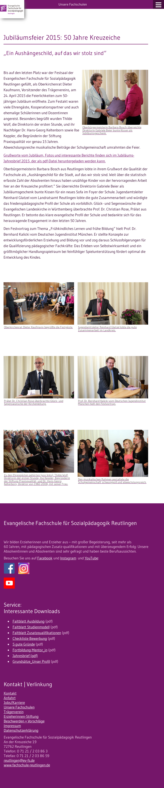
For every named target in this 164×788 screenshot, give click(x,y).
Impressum (12, 726)
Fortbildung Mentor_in (30, 650)
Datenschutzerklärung (21, 730)
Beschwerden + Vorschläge (24, 721)
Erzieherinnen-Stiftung (21, 716)
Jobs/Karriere (14, 702)
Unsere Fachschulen (19, 707)
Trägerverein (14, 712)
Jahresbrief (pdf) (25, 656)
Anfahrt (10, 698)
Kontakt (10, 693)
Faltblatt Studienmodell (31, 627)
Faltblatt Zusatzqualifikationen (37, 633)
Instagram (68, 558)
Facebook (44, 558)
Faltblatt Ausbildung (29, 621)
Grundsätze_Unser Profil (31, 661)
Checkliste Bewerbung (30, 638)
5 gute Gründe (24, 644)
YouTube (91, 558)
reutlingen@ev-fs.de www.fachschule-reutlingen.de (27, 762)
